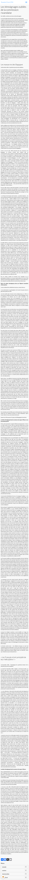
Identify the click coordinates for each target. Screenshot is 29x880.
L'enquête (4, 866)
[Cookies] (3, 877)
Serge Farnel (5, 877)
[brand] (7, 2)
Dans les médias (5, 873)
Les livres (4, 870)
